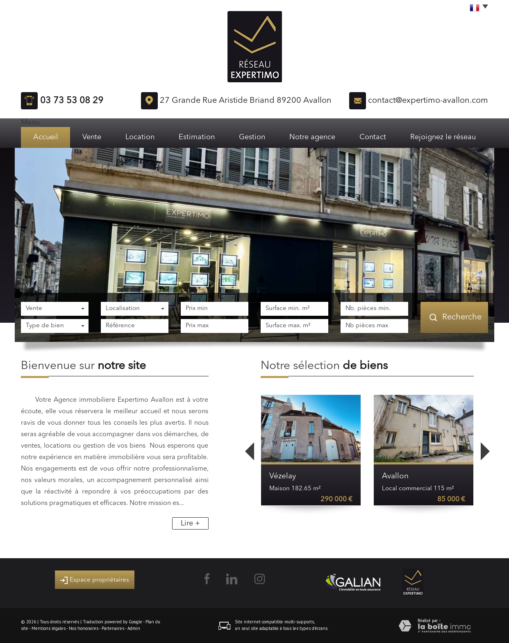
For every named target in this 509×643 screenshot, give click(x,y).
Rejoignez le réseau (443, 137)
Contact (372, 137)
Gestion (252, 137)
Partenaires (113, 628)
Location (140, 137)
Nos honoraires (83, 628)
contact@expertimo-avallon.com (428, 101)
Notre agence (312, 137)
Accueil (45, 137)
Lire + (190, 523)
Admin (133, 628)
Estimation (197, 137)
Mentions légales (49, 628)
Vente (91, 137)
